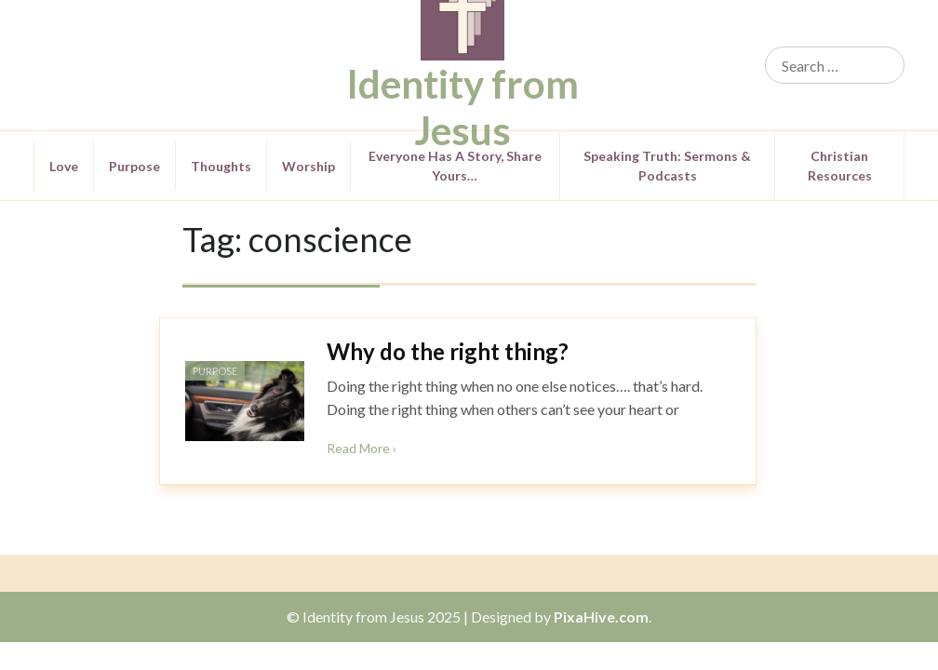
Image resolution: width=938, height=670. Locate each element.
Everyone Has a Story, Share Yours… (455, 165)
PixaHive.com (601, 616)
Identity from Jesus (462, 107)
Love (63, 166)
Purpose (134, 166)
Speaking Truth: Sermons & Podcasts (667, 165)
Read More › (361, 448)
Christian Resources (840, 165)
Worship (308, 166)
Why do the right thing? (448, 351)
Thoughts (221, 166)
